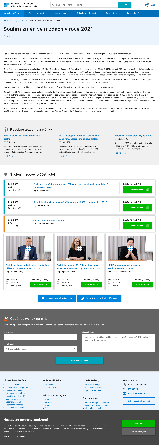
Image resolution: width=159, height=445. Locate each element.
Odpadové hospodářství (16, 407)
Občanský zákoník (13, 402)
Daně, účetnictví (12, 385)
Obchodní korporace (14, 405)
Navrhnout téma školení (95, 387)
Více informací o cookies (14, 436)
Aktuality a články (17, 20)
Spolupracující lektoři (94, 390)
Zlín (47, 408)
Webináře (49, 385)
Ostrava (48, 402)
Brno (47, 399)
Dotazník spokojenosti (94, 385)
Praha (47, 405)
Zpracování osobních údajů (96, 405)
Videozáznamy (51, 387)
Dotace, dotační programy (17, 387)
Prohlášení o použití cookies (97, 402)
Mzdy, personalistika (14, 399)
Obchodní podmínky (93, 408)
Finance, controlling (14, 390)
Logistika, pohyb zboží (15, 396)
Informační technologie (16, 393)
